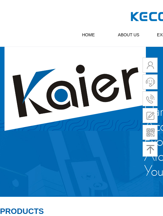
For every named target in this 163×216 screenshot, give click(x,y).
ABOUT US (128, 34)
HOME (88, 34)
